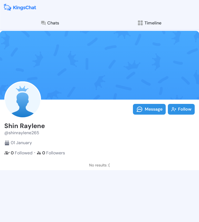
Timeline (149, 23)
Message (149, 109)
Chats (49, 23)
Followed (18, 153)
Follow (181, 109)
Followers (51, 153)
